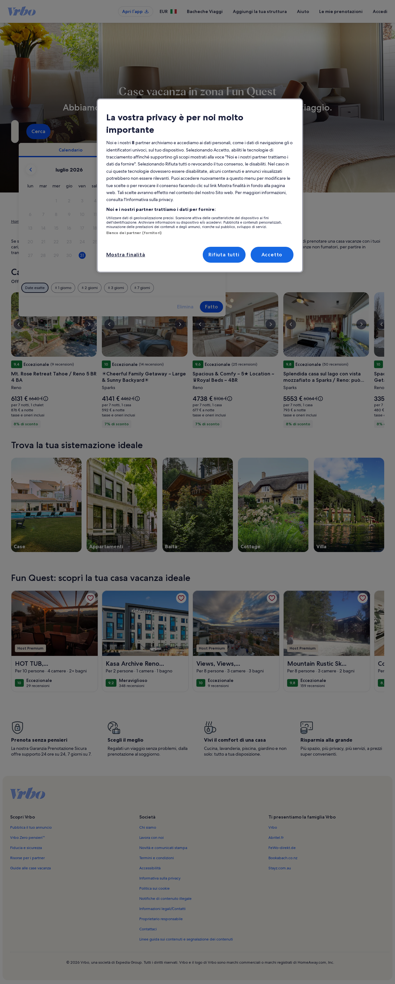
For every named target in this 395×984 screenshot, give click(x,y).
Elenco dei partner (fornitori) (133, 233)
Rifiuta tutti (223, 255)
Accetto (272, 255)
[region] (200, 185)
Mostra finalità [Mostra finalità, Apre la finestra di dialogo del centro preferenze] (125, 255)
